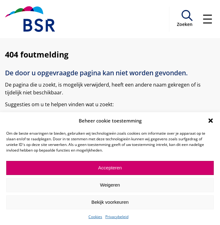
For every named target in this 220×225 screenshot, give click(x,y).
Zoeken (184, 24)
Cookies (95, 216)
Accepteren (110, 167)
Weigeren (110, 185)
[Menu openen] (207, 19)
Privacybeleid (116, 216)
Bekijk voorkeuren (109, 202)
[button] (211, 121)
